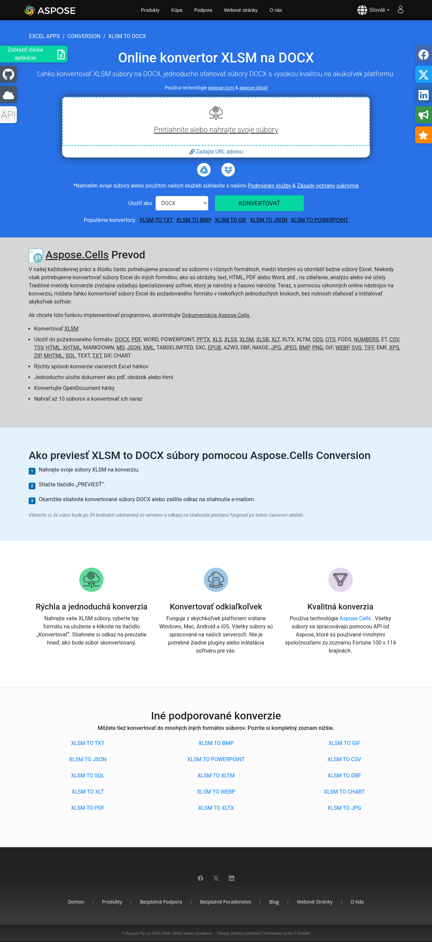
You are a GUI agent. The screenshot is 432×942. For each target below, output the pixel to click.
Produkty (150, 10)
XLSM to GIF (230, 220)
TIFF (369, 347)
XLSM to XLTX (216, 808)
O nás (276, 10)
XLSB (262, 339)
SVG (357, 347)
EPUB (214, 347)
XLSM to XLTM (216, 775)
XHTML (72, 347)
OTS (330, 339)
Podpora (203, 10)
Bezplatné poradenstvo (225, 901)
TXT (96, 355)
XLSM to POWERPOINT (319, 220)
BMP (304, 347)
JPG (276, 347)
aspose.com (221, 87)
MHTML (53, 355)
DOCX (122, 339)
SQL (70, 355)
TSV (38, 347)
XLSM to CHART (344, 792)
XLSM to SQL (87, 775)
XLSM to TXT (156, 220)
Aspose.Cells (77, 254)
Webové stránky (241, 10)
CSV (394, 339)
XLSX (230, 339)
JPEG (290, 347)
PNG (317, 347)
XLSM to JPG (344, 808)
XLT (275, 339)
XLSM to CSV (344, 759)
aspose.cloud (253, 87)
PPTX (203, 339)
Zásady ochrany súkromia (328, 185)
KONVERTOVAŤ (259, 203)
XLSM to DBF (344, 775)
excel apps (44, 36)
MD (120, 347)
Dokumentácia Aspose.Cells (216, 315)
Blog (274, 901)
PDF (136, 339)
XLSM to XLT (88, 792)
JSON (134, 347)
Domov (76, 901)
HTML (53, 347)
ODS (318, 339)
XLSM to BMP (193, 220)
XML (148, 347)
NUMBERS (366, 339)
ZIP (38, 355)
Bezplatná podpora (161, 901)
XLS (217, 339)
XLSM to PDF (88, 808)
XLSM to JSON (269, 220)
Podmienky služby (270, 185)
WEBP (342, 347)
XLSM (71, 328)
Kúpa (177, 10)
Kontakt (303, 933)
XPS (394, 347)
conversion (84, 36)
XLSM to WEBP (216, 792)
